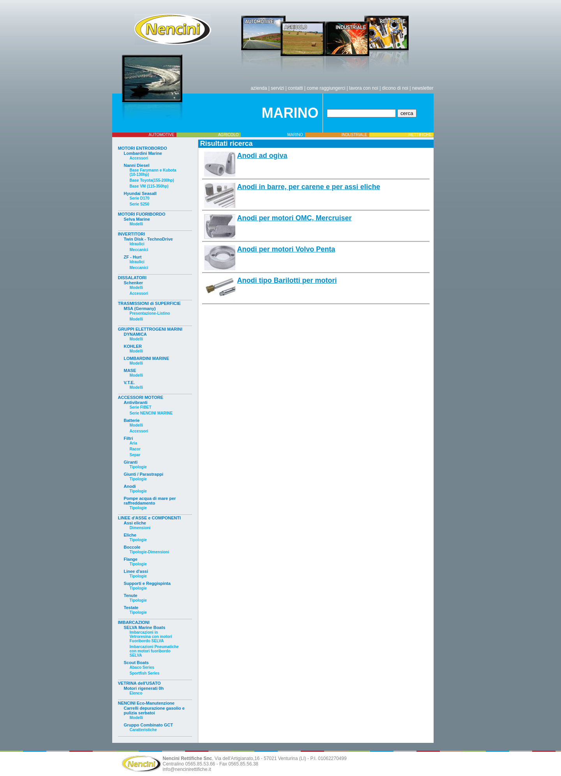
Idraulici (137, 244)
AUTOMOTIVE (162, 135)
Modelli (136, 224)
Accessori (139, 158)
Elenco (136, 693)
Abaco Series (142, 667)
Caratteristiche (143, 730)
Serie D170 (140, 198)
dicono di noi (395, 88)
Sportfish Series (145, 673)
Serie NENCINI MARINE (151, 413)
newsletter (423, 88)
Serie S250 (140, 204)
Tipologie (138, 467)
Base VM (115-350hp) (149, 186)
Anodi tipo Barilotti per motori (287, 280)
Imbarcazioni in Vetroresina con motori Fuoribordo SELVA (151, 636)
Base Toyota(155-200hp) (152, 180)
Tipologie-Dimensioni (149, 552)
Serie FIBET (141, 407)
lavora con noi (363, 88)
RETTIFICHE (420, 135)
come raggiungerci (326, 88)
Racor (135, 449)
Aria (133, 443)
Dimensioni (140, 528)
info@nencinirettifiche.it (187, 769)
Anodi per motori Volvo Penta (286, 249)
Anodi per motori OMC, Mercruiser (294, 218)
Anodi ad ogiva (262, 155)
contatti (295, 88)
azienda (259, 88)
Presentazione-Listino (150, 313)
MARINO (295, 135)
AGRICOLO (228, 135)
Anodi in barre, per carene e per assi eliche (308, 187)
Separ (135, 455)
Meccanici (139, 250)
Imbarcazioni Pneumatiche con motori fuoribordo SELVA (154, 651)
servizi (277, 88)
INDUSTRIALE (354, 135)
